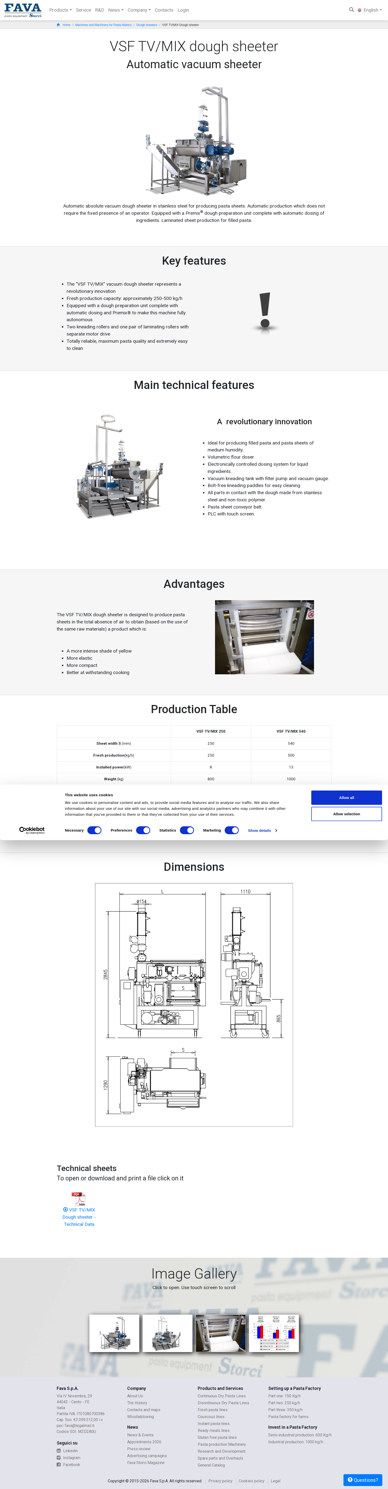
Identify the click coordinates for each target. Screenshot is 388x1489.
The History (137, 1403)
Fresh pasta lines (213, 1409)
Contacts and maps (143, 1409)
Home (64, 25)
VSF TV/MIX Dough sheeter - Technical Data (79, 1217)
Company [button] (137, 10)
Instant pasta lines (214, 1423)
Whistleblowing (140, 1416)
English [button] (368, 10)
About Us (135, 1396)
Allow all (346, 1446)
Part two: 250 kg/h (284, 1403)
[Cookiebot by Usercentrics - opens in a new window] (32, 1479)
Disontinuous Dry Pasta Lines (223, 1403)
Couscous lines (211, 1416)
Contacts (164, 10)
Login (183, 10)
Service (83, 10)
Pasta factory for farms (288, 1416)
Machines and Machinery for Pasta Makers (103, 25)
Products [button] (58, 10)
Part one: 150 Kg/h (284, 1396)
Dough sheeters (146, 25)
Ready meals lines (214, 1430)
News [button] (114, 10)
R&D (99, 10)
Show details (259, 1479)
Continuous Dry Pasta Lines (222, 1396)
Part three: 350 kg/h (285, 1409)
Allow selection (346, 1463)
